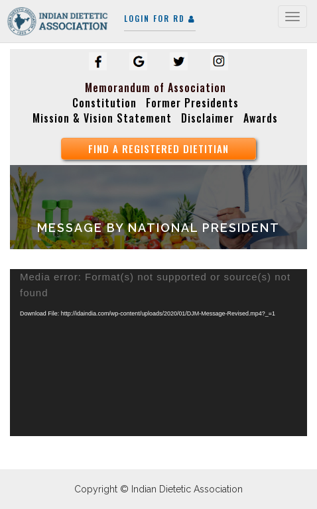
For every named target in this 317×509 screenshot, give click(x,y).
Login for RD (160, 18)
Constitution (104, 103)
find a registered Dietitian (158, 148)
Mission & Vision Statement (102, 118)
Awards (260, 118)
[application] (158, 352)
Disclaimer (207, 118)
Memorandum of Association (155, 87)
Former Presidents (192, 103)
